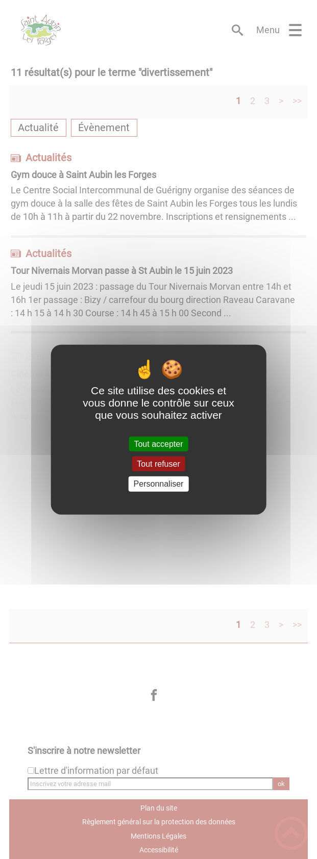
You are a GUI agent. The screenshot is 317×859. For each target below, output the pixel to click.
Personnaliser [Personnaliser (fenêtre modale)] (159, 483)
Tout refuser (158, 464)
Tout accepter (158, 444)
